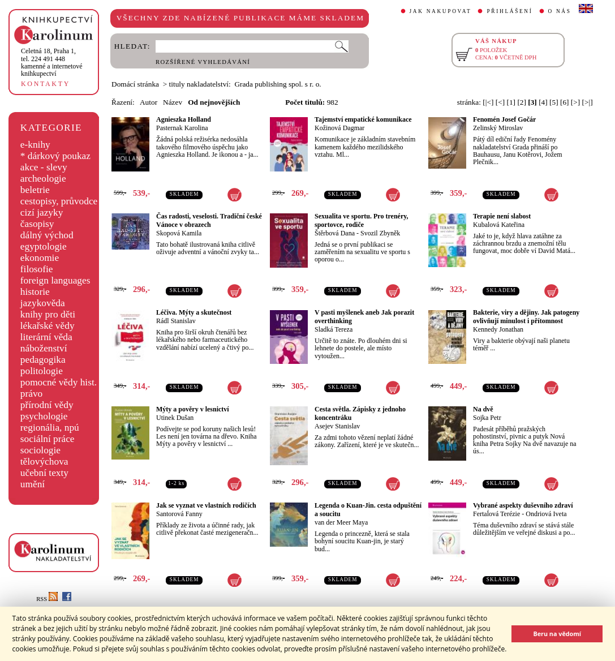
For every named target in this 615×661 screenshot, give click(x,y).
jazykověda (42, 303)
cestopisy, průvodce (59, 201)
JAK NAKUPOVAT (441, 11)
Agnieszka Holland (183, 119)
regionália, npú (49, 427)
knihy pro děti (47, 314)
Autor (148, 102)
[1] (510, 102)
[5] (553, 102)
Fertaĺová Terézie (496, 514)
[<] (500, 102)
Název (172, 102)
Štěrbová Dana (335, 233)
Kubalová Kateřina (498, 225)
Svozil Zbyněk (380, 233)
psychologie (44, 416)
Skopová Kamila (178, 233)
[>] (575, 102)
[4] (543, 102)
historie (35, 291)
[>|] (587, 102)
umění (32, 484)
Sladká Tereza (333, 329)
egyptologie (43, 246)
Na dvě (483, 409)
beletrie (35, 189)
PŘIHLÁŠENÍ (509, 11)
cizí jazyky (41, 212)
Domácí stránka (135, 84)
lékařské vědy (47, 325)
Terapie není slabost (502, 216)
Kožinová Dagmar (339, 128)
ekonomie (39, 257)
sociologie (40, 450)
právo (31, 393)
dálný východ (47, 235)
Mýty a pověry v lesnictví (192, 409)
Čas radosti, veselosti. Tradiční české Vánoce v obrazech (209, 220)
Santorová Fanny (179, 514)
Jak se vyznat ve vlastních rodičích (206, 505)
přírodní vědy (47, 405)
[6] (564, 102)
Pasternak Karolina (182, 128)
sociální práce (47, 438)
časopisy (37, 223)
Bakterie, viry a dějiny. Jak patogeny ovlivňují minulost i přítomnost (526, 316)
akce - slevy (43, 167)
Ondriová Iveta (546, 514)
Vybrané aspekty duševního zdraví (523, 505)
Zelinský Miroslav (498, 128)
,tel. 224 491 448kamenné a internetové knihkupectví (52, 62)
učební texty (44, 472)
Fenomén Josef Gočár (504, 119)
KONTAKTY (45, 84)
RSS (47, 599)
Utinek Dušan (174, 418)
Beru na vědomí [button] (557, 633)
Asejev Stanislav (337, 426)
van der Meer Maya (341, 522)
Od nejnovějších (214, 102)
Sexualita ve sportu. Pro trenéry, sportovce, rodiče (361, 220)
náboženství (43, 348)
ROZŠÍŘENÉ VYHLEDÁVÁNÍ (203, 62)
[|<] (488, 102)
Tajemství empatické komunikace (363, 119)
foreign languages (55, 280)
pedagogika (43, 359)
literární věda (46, 337)
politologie (41, 371)
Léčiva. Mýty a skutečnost (193, 312)
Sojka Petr (487, 418)
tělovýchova (44, 461)
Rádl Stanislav (176, 321)
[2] (521, 102)
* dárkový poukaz (55, 156)
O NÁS (559, 11)
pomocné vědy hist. (58, 382)
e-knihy (35, 144)
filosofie (36, 269)
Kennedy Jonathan (498, 329)
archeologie (43, 178)
